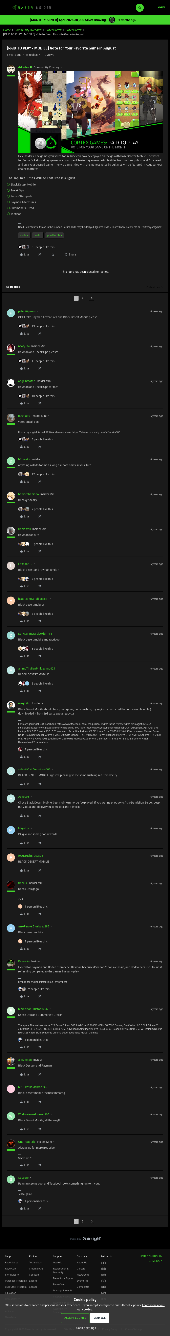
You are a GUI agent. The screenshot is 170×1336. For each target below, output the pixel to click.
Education (10, 1292)
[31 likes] (36, 247)
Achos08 (23, 796)
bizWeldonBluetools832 (33, 1009)
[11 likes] (36, 361)
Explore (33, 1256)
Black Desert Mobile (23, 184)
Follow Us (106, 1256)
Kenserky (24, 961)
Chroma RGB (36, 1268)
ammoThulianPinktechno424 (36, 668)
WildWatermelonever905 (33, 1114)
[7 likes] (35, 579)
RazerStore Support (63, 1278)
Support (57, 1256)
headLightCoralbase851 (33, 599)
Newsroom (83, 1274)
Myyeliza (23, 828)
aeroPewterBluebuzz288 (33, 926)
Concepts (34, 1274)
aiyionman (25, 1059)
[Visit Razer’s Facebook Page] (103, 1263)
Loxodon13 (25, 564)
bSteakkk (24, 459)
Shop (8, 1256)
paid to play (54, 235)
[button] (4, 8)
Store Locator (12, 1274)
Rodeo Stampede (21, 196)
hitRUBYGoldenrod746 (32, 1087)
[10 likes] (36, 396)
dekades (23, 67)
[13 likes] (36, 326)
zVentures (82, 1280)
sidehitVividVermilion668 (34, 769)
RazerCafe (10, 1268)
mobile (24, 235)
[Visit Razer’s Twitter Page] (103, 1281)
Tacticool (16, 214)
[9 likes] (35, 439)
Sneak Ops (17, 190)
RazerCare (58, 1284)
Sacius (22, 883)
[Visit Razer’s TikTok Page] (103, 1293)
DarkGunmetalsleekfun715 (35, 633)
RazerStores (11, 1262)
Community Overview (28, 30)
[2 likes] (33, 989)
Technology (35, 1262)
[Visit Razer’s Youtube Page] (103, 1287)
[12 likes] (36, 474)
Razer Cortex (53, 30)
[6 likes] (35, 544)
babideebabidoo (28, 494)
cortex (38, 235)
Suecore (23, 1177)
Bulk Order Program (15, 1286)
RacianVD (24, 529)
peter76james (27, 311)
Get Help (57, 1262)
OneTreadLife (26, 1142)
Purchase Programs (16, 1280)
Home (7, 30)
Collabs (33, 1286)
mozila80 (24, 416)
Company (82, 1256)
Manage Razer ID (62, 1290)
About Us (82, 1262)
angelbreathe (26, 381)
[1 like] (33, 749)
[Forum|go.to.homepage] (31, 8)
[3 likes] (35, 648)
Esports (33, 1280)
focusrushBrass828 (30, 855)
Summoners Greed (22, 208)
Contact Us (83, 1286)
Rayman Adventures (23, 202)
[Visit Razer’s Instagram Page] (103, 1269)
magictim (24, 703)
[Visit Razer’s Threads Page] (103, 1275)
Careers (81, 1268)
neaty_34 (24, 346)
